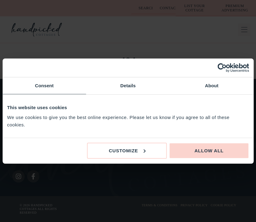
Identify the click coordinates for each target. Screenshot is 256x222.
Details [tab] (128, 85)
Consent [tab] (44, 85)
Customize (127, 150)
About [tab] (211, 85)
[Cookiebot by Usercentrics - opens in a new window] (222, 67)
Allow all (209, 150)
